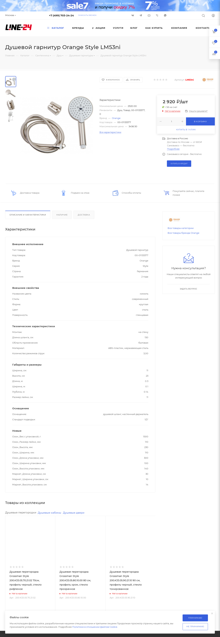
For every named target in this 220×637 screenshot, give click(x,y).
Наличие (62, 215)
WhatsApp (165, 15)
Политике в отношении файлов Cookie (94, 626)
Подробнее (173, 149)
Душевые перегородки (20, 512)
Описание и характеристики (27, 215)
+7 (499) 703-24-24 (61, 15)
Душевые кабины (49, 512)
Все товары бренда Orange (183, 232)
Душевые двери (73, 512)
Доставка (84, 215)
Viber (157, 15)
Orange (116, 118)
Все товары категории (181, 228)
